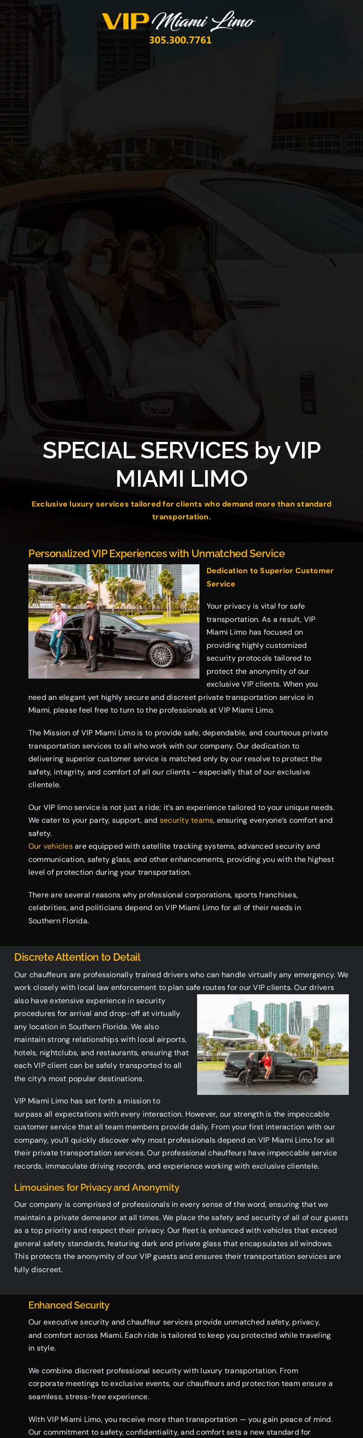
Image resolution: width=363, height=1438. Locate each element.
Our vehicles (50, 846)
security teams (186, 820)
